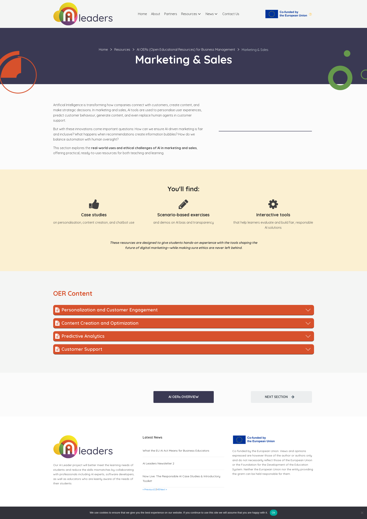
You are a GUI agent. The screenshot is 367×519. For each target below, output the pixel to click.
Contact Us (230, 14)
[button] (281, 397)
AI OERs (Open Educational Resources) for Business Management (186, 49)
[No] (362, 513)
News (212, 14)
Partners (170, 14)
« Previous (148, 489)
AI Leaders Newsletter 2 (158, 463)
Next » (163, 489)
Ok (273, 512)
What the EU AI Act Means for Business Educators (176, 450)
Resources (191, 14)
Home (142, 14)
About (155, 14)
